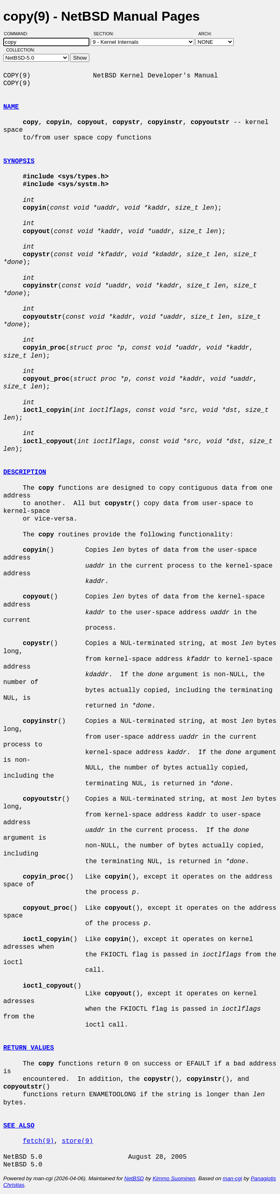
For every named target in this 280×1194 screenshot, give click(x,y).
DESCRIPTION (24, 472)
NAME (11, 107)
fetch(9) (38, 1141)
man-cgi (232, 1178)
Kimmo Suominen (173, 1178)
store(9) (77, 1141)
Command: (18, 33)
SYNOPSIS (19, 161)
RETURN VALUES (28, 1048)
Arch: (208, 33)
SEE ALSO (19, 1125)
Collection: (20, 49)
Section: (105, 33)
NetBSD (134, 1178)
